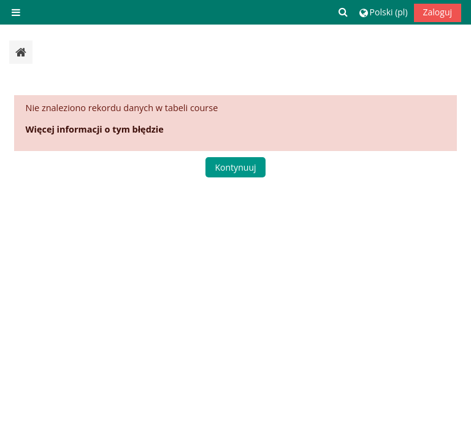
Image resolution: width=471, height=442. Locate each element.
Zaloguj (437, 12)
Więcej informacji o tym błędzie (95, 129)
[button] (343, 12)
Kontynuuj (235, 167)
